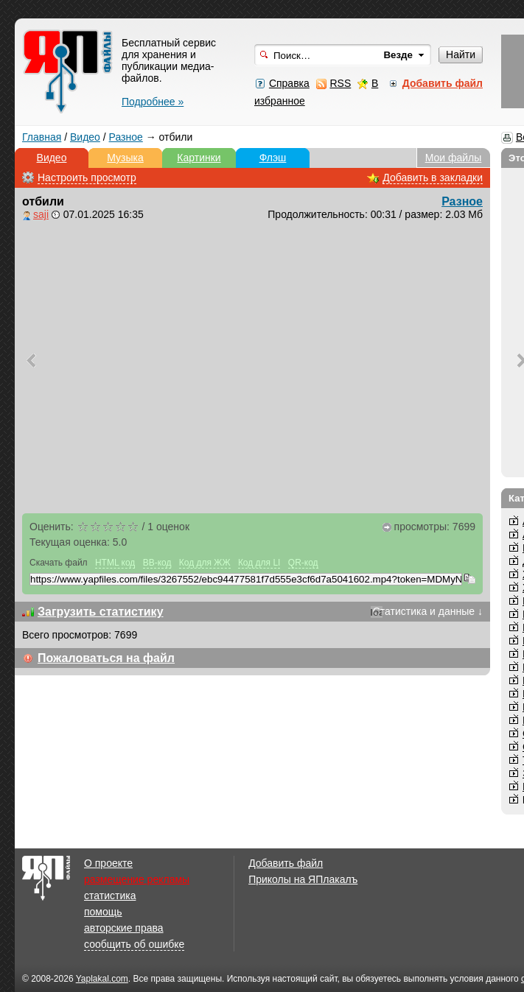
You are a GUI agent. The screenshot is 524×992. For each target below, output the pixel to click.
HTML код (115, 562)
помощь (103, 912)
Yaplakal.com (102, 979)
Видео (85, 137)
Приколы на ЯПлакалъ (302, 879)
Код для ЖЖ (205, 562)
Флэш (273, 157)
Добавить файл (285, 863)
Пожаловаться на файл (106, 658)
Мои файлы (453, 157)
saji (41, 214)
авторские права (124, 928)
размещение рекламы (136, 879)
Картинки (198, 157)
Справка (289, 83)
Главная (41, 137)
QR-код (303, 562)
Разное (126, 137)
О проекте (108, 863)
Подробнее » (153, 102)
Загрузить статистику (101, 611)
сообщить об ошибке (134, 944)
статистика (110, 895)
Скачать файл (58, 562)
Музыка (125, 157)
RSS (340, 83)
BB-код (157, 562)
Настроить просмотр (87, 177)
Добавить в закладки (432, 177)
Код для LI (259, 562)
